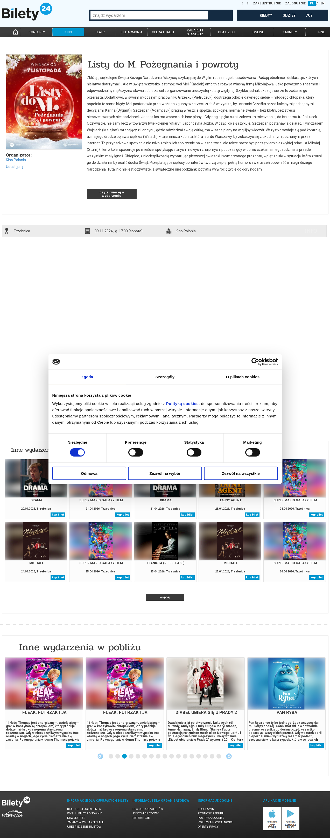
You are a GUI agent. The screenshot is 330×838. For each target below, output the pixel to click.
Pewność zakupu (211, 813)
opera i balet (163, 32)
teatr (100, 32)
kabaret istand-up (195, 32)
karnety (290, 32)
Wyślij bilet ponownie (84, 813)
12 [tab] (185, 756)
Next (229, 756)
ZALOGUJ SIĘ (295, 3)
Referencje (141, 818)
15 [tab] (205, 756)
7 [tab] (151, 756)
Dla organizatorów (147, 809)
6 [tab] (145, 756)
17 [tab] (219, 756)
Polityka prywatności (215, 822)
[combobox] (149, 15)
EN (322, 3)
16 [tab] (212, 756)
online (258, 32)
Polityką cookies (182, 403)
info (311, 230)
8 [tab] (158, 756)
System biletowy (145, 813)
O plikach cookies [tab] (242, 377)
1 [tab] (111, 756)
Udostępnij (14, 167)
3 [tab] (124, 756)
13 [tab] (192, 756)
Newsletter (76, 818)
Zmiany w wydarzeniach (85, 822)
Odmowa (89, 473)
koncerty (37, 32)
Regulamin (206, 809)
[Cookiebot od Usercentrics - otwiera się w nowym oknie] (255, 362)
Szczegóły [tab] (165, 377)
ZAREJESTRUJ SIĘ (267, 3)
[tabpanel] (44, 703)
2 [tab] (118, 756)
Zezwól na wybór (164, 473)
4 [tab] (131, 756)
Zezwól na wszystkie (241, 473)
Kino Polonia (16, 160)
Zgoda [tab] (87, 377)
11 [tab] (178, 756)
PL (312, 3)
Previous (100, 756)
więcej (165, 597)
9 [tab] (165, 756)
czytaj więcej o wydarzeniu (112, 194)
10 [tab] (171, 756)
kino (68, 32)
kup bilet (58, 514)
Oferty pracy (208, 826)
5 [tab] (138, 756)
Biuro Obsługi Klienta (84, 809)
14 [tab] (198, 756)
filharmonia (132, 32)
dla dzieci (226, 32)
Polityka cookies (211, 818)
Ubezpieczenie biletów (84, 826)
